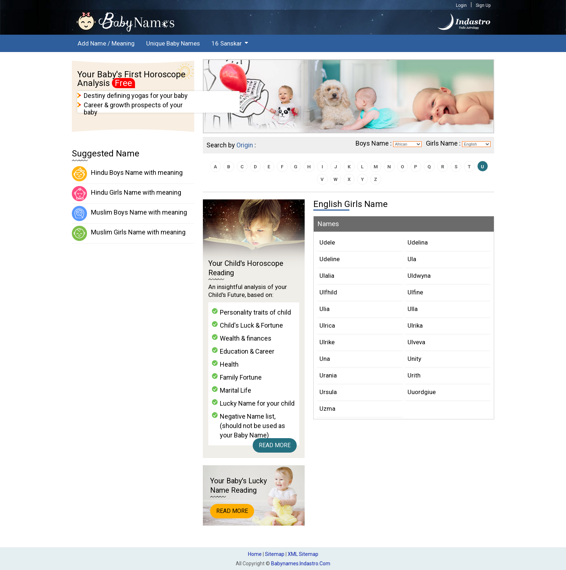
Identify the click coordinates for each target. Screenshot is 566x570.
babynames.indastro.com (300, 563)
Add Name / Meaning (106, 43)
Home (255, 554)
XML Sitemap (303, 554)
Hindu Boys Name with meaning (127, 173)
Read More (275, 445)
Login (461, 5)
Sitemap (274, 554)
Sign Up (483, 5)
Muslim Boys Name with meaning (129, 213)
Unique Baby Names (173, 43)
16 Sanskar (227, 43)
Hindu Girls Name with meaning (126, 193)
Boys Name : (374, 143)
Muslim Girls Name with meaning (129, 233)
